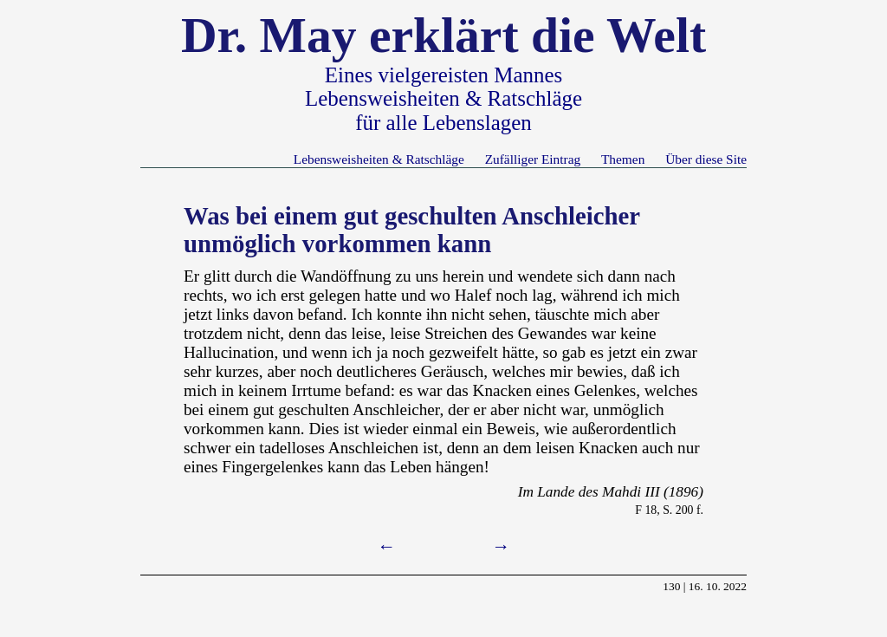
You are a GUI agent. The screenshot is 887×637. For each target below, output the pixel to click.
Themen (622, 159)
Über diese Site (706, 159)
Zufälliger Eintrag (532, 159)
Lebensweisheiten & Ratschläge (379, 159)
